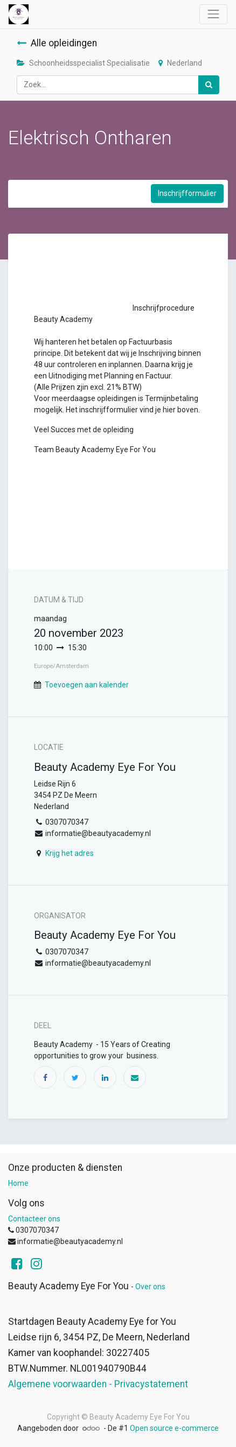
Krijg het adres (69, 853)
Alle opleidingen (57, 43)
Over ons (150, 1286)
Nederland (180, 63)
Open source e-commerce (174, 1428)
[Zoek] (208, 84)
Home (18, 1183)
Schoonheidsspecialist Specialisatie (83, 63)
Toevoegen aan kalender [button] (87, 684)
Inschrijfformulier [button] (187, 193)
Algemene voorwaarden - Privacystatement (98, 1384)
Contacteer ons (34, 1218)
